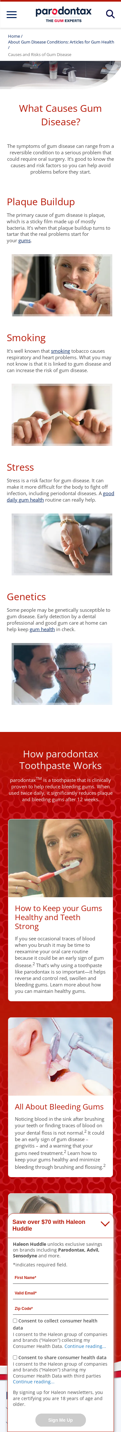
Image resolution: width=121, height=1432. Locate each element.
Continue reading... (85, 1346)
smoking (60, 351)
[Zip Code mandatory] (60, 1308)
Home (14, 36)
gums (24, 240)
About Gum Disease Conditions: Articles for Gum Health (61, 42)
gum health (42, 629)
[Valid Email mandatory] (60, 1292)
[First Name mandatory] (60, 1277)
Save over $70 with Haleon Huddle (49, 1225)
